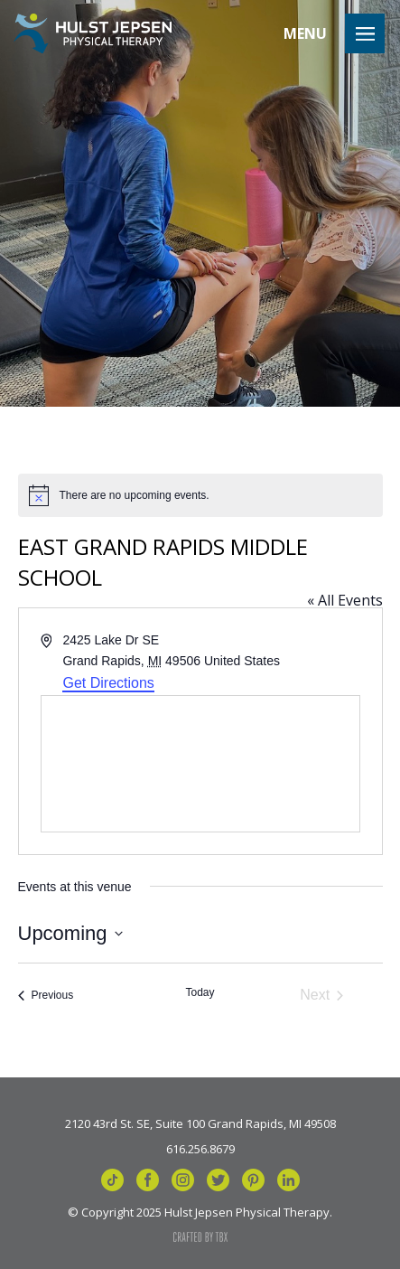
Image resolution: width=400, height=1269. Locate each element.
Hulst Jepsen (93, 33)
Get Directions (107, 683)
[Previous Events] (46, 995)
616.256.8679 (200, 1148)
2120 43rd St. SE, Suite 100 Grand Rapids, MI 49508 (200, 1122)
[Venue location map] (200, 764)
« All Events (345, 600)
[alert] (200, 495)
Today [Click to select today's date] (199, 992)
